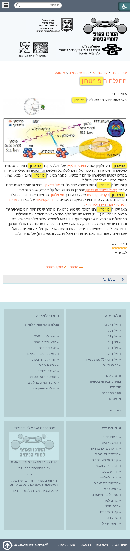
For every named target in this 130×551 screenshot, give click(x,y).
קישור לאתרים (108, 512)
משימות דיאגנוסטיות (43, 377)
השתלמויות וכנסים (106, 454)
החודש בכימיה (79, 73)
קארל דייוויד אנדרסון (101, 190)
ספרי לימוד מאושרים (105, 494)
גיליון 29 (113, 348)
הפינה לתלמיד (108, 477)
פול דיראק (52, 185)
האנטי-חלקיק (76, 166)
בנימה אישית (110, 442)
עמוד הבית (119, 73)
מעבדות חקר (47, 348)
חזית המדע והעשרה (105, 466)
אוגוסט (59, 73)
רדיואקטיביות (45, 200)
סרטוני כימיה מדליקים (42, 382)
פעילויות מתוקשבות (43, 388)
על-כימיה (113, 316)
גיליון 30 (113, 342)
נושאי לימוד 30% (44, 342)
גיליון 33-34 (111, 325)
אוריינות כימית (47, 365)
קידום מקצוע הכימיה (105, 460)
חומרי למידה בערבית (42, 359)
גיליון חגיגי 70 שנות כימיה (101, 359)
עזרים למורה (109, 500)
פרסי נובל (111, 506)
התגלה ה (103, 81)
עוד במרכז (100, 73)
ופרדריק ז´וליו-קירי (99, 204)
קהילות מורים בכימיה (104, 448)
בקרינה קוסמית (97, 195)
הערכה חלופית (47, 371)
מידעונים (112, 518)
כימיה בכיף (111, 489)
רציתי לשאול (110, 523)
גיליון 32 (113, 330)
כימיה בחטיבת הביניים (41, 353)
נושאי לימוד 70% (44, 336)
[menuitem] (119, 544)
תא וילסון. (56, 195)
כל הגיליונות (110, 365)
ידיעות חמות (110, 437)
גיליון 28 (113, 353)
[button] (5, 5)
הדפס (74, 267)
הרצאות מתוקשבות (105, 483)
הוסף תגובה (54, 267)
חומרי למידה (47, 316)
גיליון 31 (113, 336)
